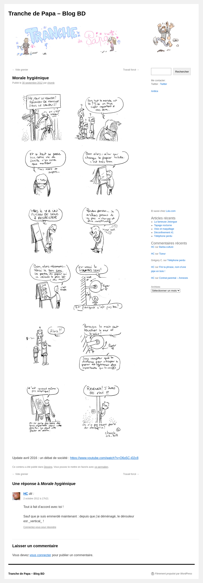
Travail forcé (131, 69)
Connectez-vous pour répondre (39, 527)
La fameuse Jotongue (165, 221)
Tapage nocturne (163, 225)
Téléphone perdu (163, 236)
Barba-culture (166, 247)
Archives (155, 287)
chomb (51, 82)
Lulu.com (171, 211)
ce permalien (101, 467)
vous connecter (40, 555)
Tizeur (162, 253)
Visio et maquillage (164, 229)
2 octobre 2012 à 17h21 (36, 498)
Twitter (163, 84)
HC (25, 493)
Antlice (154, 91)
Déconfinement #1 (163, 232)
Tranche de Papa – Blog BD (47, 13)
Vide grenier (20, 69)
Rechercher (182, 71)
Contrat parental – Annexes (173, 278)
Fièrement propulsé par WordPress (173, 573)
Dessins (48, 467)
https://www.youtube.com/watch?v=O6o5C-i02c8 (104, 458)
